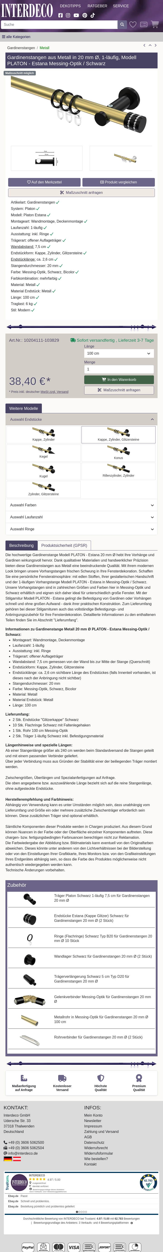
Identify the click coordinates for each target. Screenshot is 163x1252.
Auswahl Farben (82, 505)
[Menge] (119, 369)
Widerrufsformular (98, 1153)
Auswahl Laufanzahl (82, 517)
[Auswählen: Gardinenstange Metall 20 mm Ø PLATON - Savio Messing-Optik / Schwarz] (44, 453)
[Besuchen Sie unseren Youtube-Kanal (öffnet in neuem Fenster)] (76, 14)
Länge (89, 346)
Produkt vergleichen (118, 182)
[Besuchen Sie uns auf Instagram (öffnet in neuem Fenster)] (68, 14)
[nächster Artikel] (155, 45)
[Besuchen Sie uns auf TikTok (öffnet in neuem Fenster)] (92, 14)
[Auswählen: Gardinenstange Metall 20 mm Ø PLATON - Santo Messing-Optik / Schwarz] (44, 434)
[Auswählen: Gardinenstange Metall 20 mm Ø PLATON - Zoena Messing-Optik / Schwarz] (44, 489)
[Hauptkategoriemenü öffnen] (16, 37)
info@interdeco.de (23, 1153)
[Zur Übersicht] (150, 45)
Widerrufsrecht (96, 1148)
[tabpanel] (81, 715)
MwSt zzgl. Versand (54, 392)
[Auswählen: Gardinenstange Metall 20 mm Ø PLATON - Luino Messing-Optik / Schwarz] (44, 471)
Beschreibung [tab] (21, 545)
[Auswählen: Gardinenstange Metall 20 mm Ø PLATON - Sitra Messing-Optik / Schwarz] (119, 453)
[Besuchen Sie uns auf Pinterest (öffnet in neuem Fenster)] (85, 14)
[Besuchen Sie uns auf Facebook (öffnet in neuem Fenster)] (60, 14)
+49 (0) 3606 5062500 (26, 1142)
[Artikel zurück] (144, 45)
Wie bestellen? (96, 1159)
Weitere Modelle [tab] (23, 408)
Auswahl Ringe (82, 529)
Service (121, 6)
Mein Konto (93, 1115)
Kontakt (90, 1164)
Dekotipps (70, 6)
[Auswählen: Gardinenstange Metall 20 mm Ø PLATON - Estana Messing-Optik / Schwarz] (119, 434)
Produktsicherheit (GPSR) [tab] (64, 545)
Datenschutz (94, 1142)
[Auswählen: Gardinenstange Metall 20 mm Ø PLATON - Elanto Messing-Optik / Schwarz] (119, 471)
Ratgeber (97, 6)
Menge (89, 362)
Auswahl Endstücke (82, 419)
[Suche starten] (122, 24)
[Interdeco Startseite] (27, 10)
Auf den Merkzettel (44, 182)
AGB (88, 1137)
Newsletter (92, 1121)
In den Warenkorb (119, 380)
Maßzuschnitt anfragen (81, 193)
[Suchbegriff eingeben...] (59, 24)
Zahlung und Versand (101, 1132)
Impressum (93, 1126)
